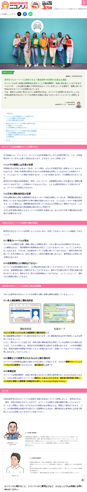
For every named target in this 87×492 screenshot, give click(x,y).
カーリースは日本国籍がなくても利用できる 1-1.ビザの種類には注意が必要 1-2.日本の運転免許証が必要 (20, 118)
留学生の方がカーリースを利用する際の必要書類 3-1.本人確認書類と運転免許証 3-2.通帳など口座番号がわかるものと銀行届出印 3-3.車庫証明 (21, 134)
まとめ (8, 140)
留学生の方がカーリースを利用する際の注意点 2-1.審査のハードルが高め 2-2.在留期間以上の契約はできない (20, 125)
